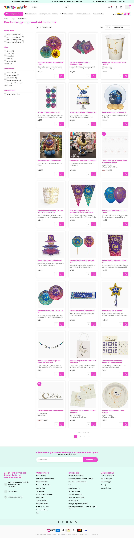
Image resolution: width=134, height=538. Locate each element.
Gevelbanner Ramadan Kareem (51, 411)
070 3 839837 (12, 491)
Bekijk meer (8, 64)
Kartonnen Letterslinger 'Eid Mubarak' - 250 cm (49, 362)
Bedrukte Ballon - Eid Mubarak (114, 112)
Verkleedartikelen (42, 504)
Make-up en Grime (42, 507)
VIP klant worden (74, 491)
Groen (10, 56)
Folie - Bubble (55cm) (15, 42)
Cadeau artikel (13, 75)
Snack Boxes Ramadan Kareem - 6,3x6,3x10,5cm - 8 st (50, 211)
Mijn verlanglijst (106, 482)
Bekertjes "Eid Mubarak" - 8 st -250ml (114, 63)
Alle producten (106, 488)
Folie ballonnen (30, 14)
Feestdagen (40, 497)
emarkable (95, 534)
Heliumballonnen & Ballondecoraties (81, 479)
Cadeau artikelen (42, 510)
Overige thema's (13, 94)
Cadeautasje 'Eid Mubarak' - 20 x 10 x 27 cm (83, 362)
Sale (37, 513)
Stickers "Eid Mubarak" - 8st (49, 112)
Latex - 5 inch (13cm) (15, 34)
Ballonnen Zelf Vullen (43, 485)
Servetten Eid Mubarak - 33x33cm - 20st (79, 63)
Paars (10, 58)
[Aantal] (56, 76)
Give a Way (12, 78)
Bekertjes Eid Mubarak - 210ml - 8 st (114, 261)
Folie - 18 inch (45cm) (15, 40)
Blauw (10, 51)
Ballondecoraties (67, 14)
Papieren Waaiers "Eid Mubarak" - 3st (51, 63)
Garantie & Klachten (75, 494)
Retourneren (73, 485)
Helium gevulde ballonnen (48, 14)
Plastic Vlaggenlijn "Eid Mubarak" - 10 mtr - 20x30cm (81, 211)
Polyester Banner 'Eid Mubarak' (82, 311)
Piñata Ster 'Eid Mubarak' (112, 311)
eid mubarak (22, 19)
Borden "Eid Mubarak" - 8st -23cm (113, 411)
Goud (10, 53)
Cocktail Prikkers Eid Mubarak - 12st (82, 261)
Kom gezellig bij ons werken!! (78, 504)
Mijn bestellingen (106, 479)
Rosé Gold (11, 61)
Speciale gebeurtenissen (44, 494)
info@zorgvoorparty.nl (15, 497)
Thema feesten (41, 500)
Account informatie (107, 476)
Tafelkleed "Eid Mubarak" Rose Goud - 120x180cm (114, 161)
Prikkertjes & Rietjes (14, 83)
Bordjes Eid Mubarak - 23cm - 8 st (50, 311)
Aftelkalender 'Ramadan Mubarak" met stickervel (112, 362)
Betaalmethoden (74, 488)
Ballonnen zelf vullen (83, 14)
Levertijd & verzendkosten (77, 482)
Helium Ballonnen (14, 80)
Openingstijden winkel (76, 476)
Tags (13, 19)
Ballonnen (11, 73)
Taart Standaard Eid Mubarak (50, 261)
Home (6, 19)
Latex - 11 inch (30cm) (15, 37)
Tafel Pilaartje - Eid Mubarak (49, 161)
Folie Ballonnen (41, 476)
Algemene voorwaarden (77, 497)
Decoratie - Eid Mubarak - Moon (83, 161)
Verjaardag (40, 491)
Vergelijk (103, 485)
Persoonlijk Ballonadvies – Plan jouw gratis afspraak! (83, 508)
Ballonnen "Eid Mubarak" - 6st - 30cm (114, 211)
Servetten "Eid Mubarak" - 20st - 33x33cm (83, 411)
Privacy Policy (73, 500)
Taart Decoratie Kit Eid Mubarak (83, 112)
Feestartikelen (98, 14)
